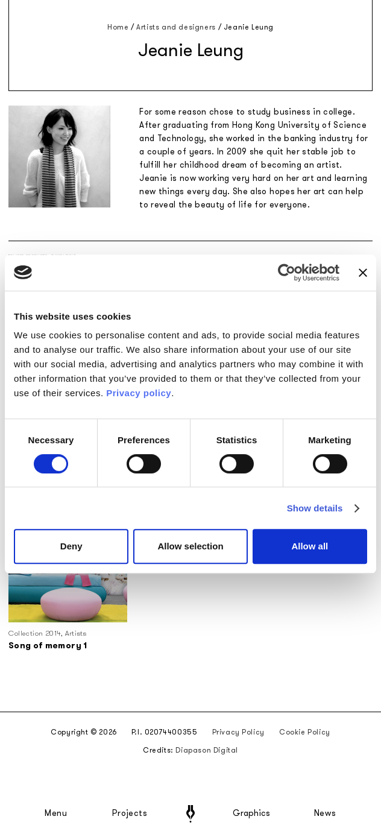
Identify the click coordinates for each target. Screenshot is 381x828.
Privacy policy (138, 393)
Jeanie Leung (249, 27)
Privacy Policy (238, 732)
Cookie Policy (304, 732)
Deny (71, 546)
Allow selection (190, 546)
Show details (315, 508)
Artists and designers (176, 27)
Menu (56, 813)
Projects (129, 813)
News (325, 813)
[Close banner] (363, 272)
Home (117, 27)
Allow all (309, 546)
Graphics (251, 813)
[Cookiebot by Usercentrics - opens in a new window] (286, 273)
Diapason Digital (206, 750)
